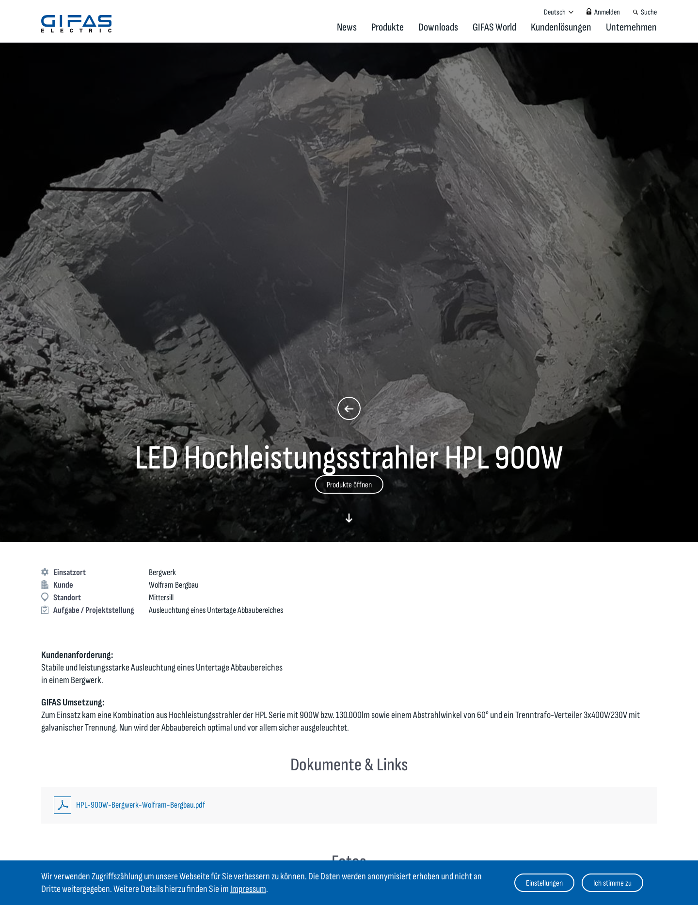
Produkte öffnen (349, 485)
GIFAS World (494, 27)
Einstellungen (544, 883)
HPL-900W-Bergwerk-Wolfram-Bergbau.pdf (140, 805)
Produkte (387, 27)
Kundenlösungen (561, 27)
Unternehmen (631, 27)
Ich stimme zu (612, 883)
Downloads (438, 27)
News (347, 27)
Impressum (248, 889)
